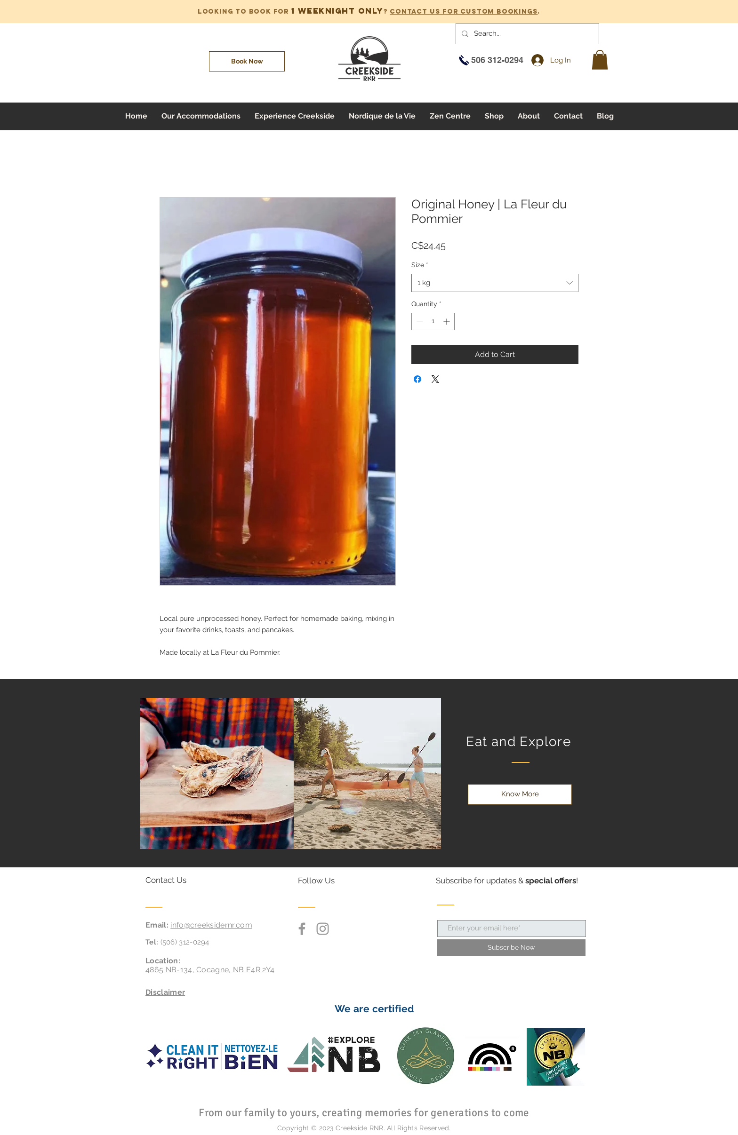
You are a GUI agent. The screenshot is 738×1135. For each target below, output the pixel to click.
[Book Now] (247, 61)
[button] (600, 60)
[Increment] (447, 321)
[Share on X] (435, 379)
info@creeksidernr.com (211, 925)
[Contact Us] (181, 880)
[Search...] (526, 34)
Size (419, 265)
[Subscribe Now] (511, 947)
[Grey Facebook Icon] (302, 929)
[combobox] (494, 283)
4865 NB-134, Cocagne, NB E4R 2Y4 (209, 969)
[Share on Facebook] (417, 379)
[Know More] (520, 794)
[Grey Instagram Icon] (322, 929)
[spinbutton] (433, 321)
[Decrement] (419, 321)
